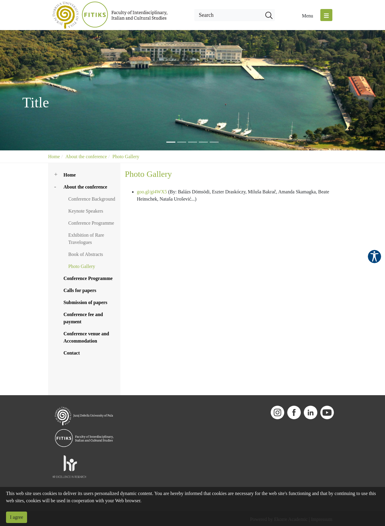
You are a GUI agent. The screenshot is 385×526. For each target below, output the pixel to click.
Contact (71, 352)
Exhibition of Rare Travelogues (86, 238)
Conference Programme (91, 223)
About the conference (86, 156)
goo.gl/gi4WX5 (152, 191)
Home (54, 156)
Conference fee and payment (83, 318)
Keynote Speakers (85, 211)
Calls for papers (79, 290)
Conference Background (91, 198)
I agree (16, 517)
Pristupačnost (374, 256)
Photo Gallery (125, 156)
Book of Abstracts (85, 254)
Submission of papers (85, 302)
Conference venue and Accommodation (86, 337)
